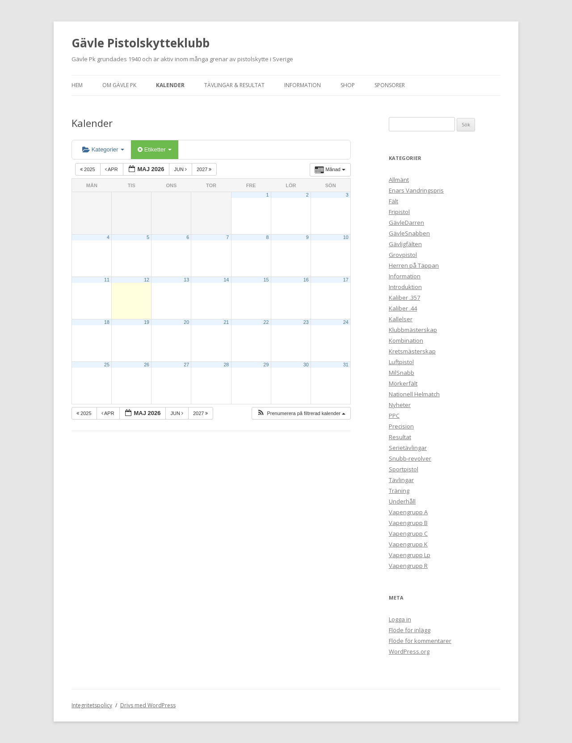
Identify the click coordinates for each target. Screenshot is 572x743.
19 (146, 322)
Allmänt (399, 180)
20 (186, 322)
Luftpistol (401, 362)
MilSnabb (401, 373)
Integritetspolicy (92, 705)
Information (302, 85)
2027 (205, 169)
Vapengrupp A (408, 512)
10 (346, 237)
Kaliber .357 (404, 298)
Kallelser (400, 319)
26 (146, 364)
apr (112, 169)
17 (346, 279)
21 (226, 322)
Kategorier (103, 149)
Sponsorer (389, 85)
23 (306, 322)
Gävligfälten (405, 244)
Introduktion (405, 287)
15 (266, 279)
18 (106, 322)
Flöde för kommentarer (420, 641)
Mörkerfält (403, 383)
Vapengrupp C (408, 533)
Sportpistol (403, 469)
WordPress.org (409, 651)
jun (181, 169)
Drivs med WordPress (148, 705)
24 (346, 322)
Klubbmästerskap (413, 330)
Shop (348, 85)
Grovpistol (403, 255)
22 (266, 322)
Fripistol (399, 212)
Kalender (170, 85)
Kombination (406, 340)
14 (226, 279)
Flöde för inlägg (409, 630)
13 (186, 279)
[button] (301, 413)
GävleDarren (406, 222)
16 (306, 279)
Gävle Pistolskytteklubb (141, 43)
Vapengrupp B (408, 523)
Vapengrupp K (408, 544)
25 (106, 364)
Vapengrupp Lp (409, 555)
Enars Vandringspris (416, 190)
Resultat (400, 437)
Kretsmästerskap (412, 351)
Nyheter (400, 405)
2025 (88, 169)
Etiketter (155, 149)
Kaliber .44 (403, 308)
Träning (399, 491)
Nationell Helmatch (414, 394)
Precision (401, 426)
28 (226, 364)
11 (106, 279)
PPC (394, 415)
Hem (77, 85)
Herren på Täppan (414, 265)
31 (346, 364)
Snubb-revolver (410, 458)
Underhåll (402, 501)
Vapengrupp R (408, 566)
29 (266, 364)
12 (146, 279)
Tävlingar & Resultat (234, 85)
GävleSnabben (409, 233)
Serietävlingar (408, 448)
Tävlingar (401, 480)
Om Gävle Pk (119, 85)
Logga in (400, 619)
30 (306, 364)
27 (186, 364)
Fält (393, 201)
